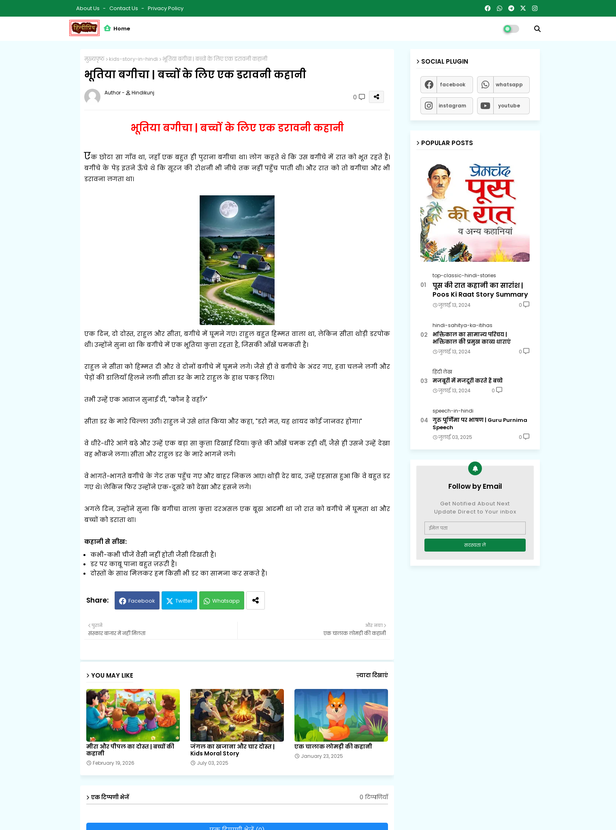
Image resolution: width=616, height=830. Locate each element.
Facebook (141, 601)
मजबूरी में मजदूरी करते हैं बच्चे (468, 381)
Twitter (184, 601)
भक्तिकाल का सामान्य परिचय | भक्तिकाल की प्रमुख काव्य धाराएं (472, 338)
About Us (88, 8)
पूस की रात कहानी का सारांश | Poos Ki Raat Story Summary (480, 290)
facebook (452, 84)
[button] (537, 29)
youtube (509, 105)
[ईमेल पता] (475, 528)
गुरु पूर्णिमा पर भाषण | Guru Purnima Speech (480, 424)
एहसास (327, 476)
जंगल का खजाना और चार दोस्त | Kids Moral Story (232, 750)
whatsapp (509, 84)
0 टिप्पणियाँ (374, 797)
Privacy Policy (165, 8)
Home (117, 28)
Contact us (124, 8)
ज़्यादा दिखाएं (372, 675)
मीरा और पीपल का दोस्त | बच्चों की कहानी (130, 750)
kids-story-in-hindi (133, 59)
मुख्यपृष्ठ (94, 59)
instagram (452, 105)
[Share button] (255, 600)
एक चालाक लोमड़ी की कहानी (333, 746)
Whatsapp (226, 601)
